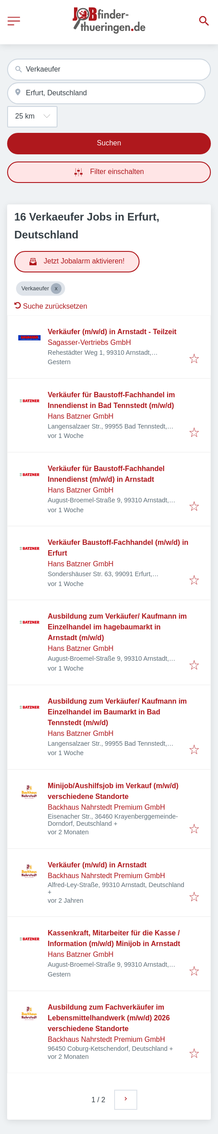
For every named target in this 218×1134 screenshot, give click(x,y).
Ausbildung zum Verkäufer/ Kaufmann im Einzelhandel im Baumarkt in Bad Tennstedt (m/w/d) (117, 711)
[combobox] (109, 70)
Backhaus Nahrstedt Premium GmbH (106, 807)
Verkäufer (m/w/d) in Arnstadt (97, 865)
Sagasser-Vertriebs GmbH (89, 342)
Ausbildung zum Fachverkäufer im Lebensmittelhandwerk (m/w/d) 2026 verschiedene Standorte (109, 1017)
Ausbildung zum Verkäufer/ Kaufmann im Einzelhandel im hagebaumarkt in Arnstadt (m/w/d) (117, 626)
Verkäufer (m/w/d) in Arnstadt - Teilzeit (112, 332)
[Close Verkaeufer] (56, 288)
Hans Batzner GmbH (81, 416)
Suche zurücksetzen (50, 306)
